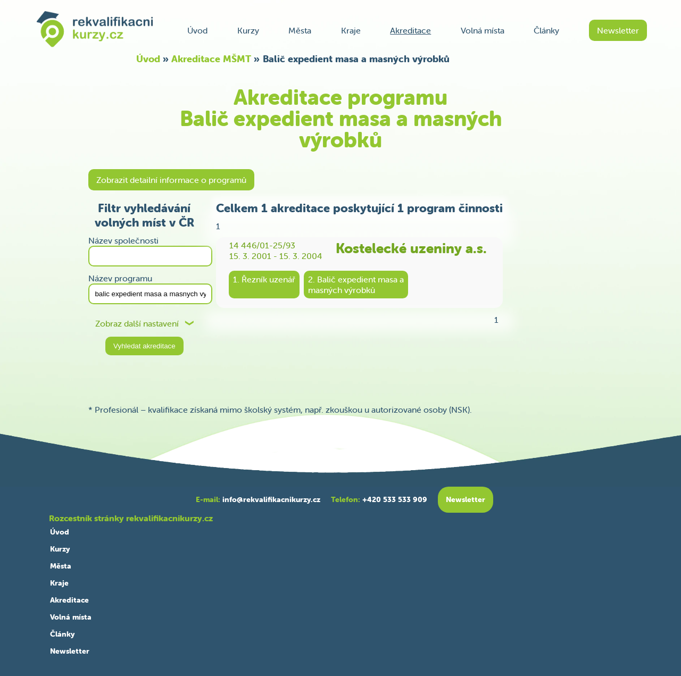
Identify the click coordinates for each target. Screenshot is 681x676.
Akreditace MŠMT (211, 59)
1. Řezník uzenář (264, 279)
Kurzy (248, 30)
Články (546, 30)
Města (299, 30)
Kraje (351, 30)
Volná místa (482, 30)
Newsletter (618, 30)
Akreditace (410, 30)
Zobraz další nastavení (137, 324)
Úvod (197, 30)
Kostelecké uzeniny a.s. (411, 248)
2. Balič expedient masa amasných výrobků (356, 284)
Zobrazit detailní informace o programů (171, 179)
